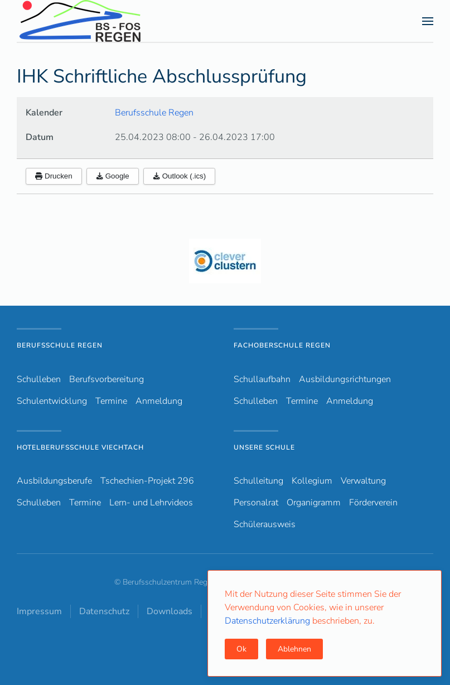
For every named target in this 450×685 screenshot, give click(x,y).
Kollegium (312, 481)
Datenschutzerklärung (268, 621)
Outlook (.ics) (179, 176)
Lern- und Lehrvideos (151, 502)
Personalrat (256, 502)
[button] (427, 21)
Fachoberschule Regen (282, 345)
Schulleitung (258, 481)
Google (112, 176)
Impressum (39, 611)
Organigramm (314, 502)
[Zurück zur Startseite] (100, 21)
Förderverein (373, 502)
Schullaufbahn (262, 379)
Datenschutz (104, 611)
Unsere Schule (264, 447)
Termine (111, 401)
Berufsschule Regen (154, 113)
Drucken (53, 176)
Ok (241, 649)
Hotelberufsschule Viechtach (80, 447)
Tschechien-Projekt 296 (147, 481)
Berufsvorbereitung (106, 379)
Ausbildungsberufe (54, 481)
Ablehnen (294, 649)
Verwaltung (363, 481)
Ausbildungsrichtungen (345, 379)
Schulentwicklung (52, 401)
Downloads (169, 611)
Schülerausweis (265, 524)
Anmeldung (159, 401)
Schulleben (39, 379)
